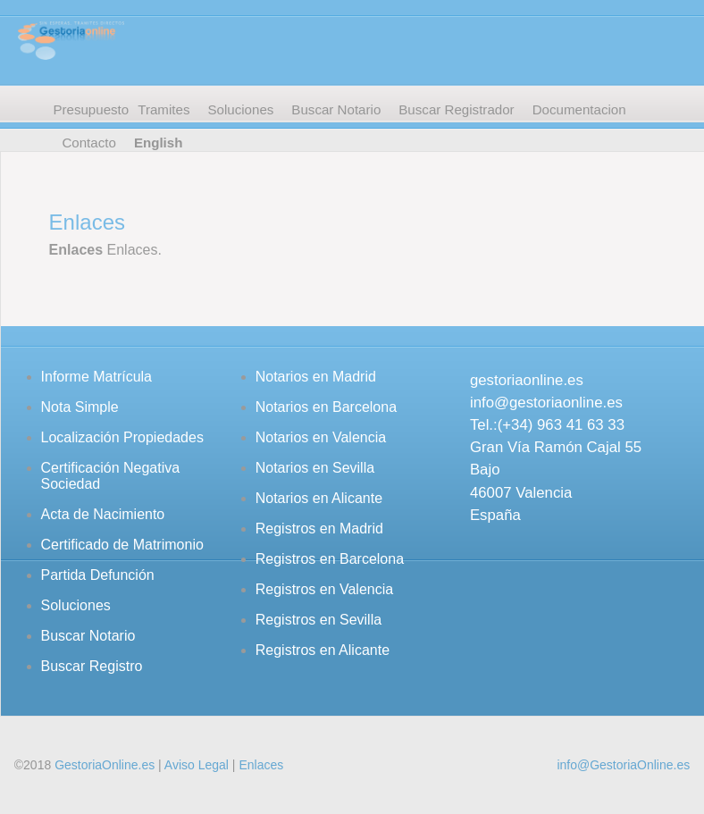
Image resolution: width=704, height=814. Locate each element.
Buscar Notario (336, 109)
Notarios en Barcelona (326, 407)
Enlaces (261, 765)
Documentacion (579, 109)
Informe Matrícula (96, 376)
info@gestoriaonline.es (546, 402)
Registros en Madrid (319, 528)
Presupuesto (91, 109)
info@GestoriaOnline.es (623, 765)
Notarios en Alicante (319, 498)
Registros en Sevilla (318, 619)
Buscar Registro (92, 666)
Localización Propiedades (122, 437)
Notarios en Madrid (316, 376)
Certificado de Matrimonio (122, 544)
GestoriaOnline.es (104, 765)
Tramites (163, 109)
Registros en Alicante (323, 650)
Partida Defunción (98, 575)
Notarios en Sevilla (315, 467)
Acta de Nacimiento (103, 514)
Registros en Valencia (324, 589)
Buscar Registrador (456, 109)
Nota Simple (80, 407)
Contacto (88, 142)
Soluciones (240, 109)
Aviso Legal (196, 765)
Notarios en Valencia (321, 437)
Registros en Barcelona (330, 558)
